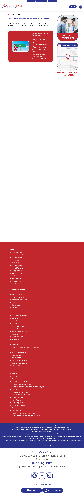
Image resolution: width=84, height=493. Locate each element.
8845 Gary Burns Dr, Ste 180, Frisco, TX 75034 (42, 456)
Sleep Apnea (16, 400)
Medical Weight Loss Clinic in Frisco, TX (25, 347)
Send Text (31, 490)
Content (15, 308)
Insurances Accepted (19, 300)
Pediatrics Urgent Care (20, 382)
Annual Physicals (18, 321)
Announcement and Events (21, 255)
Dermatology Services (19, 331)
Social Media (16, 281)
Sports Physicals (17, 403)
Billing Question (17, 271)
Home (9, 14)
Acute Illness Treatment (20, 316)
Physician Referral (18, 297)
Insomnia (15, 345)
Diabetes (15, 334)
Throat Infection (17, 337)
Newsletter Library (18, 279)
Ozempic (15, 379)
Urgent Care (16, 408)
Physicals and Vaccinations (21, 384)
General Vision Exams (19, 363)
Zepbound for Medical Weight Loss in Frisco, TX (28, 416)
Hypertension (16, 339)
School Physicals (17, 397)
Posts (14, 276)
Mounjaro (15, 374)
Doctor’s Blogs (17, 273)
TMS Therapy (16, 366)
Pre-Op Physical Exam (19, 360)
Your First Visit (16, 284)
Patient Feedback (18, 265)
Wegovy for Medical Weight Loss (23, 413)
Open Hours (16, 305)
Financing (15, 263)
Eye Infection (16, 358)
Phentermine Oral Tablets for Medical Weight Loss (29, 387)
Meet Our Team (17, 252)
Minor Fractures (17, 350)
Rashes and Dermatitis (20, 392)
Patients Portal (17, 258)
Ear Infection (16, 355)
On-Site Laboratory (18, 376)
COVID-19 (15, 329)
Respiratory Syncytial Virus (21, 395)
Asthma (14, 324)
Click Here (43, 45)
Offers (14, 302)
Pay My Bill (15, 260)
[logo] (12, 7)
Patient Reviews (17, 268)
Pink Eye (14, 389)
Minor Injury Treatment (20, 352)
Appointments (17, 292)
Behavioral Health (18, 326)
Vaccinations (16, 411)
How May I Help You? (53, 490)
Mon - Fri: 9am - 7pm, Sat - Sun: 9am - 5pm (42, 466)
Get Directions (17, 294)
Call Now (42, 459)
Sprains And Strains (18, 405)
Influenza (15, 342)
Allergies (15, 318)
